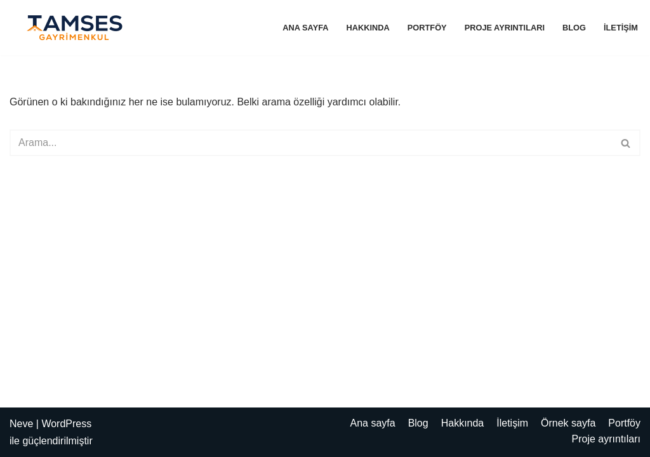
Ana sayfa (305, 27)
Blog (574, 27)
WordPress (66, 423)
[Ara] (311, 142)
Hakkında (368, 27)
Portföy (427, 27)
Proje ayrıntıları (505, 27)
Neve (21, 423)
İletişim (621, 27)
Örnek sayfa (568, 423)
